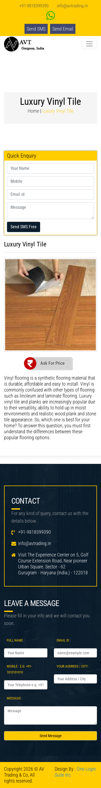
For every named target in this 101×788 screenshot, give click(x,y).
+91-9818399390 (33, 5)
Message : (14, 698)
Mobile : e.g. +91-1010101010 (19, 669)
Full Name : (16, 640)
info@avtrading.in (72, 5)
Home (33, 111)
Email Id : (64, 640)
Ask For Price (52, 363)
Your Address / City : (73, 666)
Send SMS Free (24, 226)
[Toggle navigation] (89, 43)
